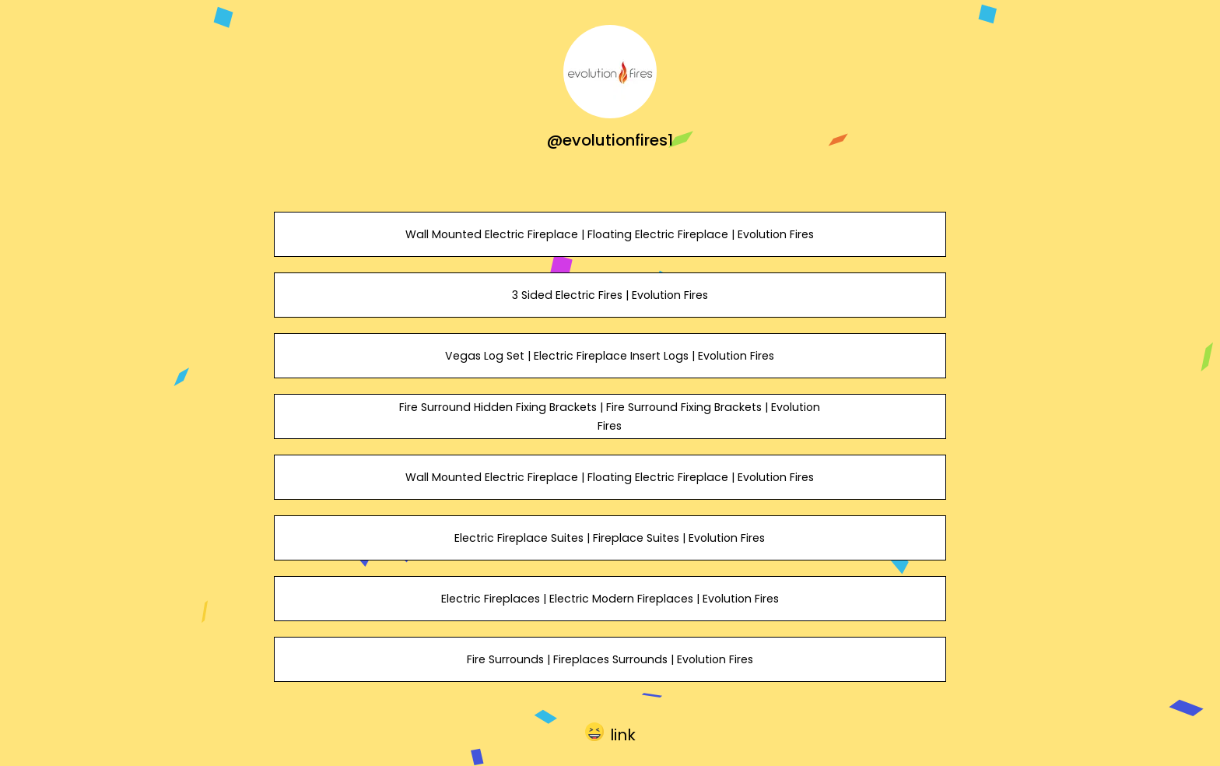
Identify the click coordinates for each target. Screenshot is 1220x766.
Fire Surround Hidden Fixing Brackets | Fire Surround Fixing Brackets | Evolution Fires (609, 416)
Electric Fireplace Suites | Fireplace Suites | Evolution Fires (609, 538)
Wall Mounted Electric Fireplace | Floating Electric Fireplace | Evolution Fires (609, 234)
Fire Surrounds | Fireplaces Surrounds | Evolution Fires (610, 659)
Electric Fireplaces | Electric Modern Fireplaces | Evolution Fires (610, 598)
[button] (610, 732)
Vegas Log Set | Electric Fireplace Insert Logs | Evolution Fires (609, 356)
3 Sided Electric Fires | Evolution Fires (610, 295)
